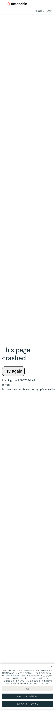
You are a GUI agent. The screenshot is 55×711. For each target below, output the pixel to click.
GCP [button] (49, 11)
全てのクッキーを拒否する (27, 696)
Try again (13, 371)
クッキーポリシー (12, 675)
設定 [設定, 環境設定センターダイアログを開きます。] (27, 689)
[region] (27, 686)
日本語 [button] (39, 11)
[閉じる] (51, 667)
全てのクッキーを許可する (27, 704)
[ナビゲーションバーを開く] (4, 4)
